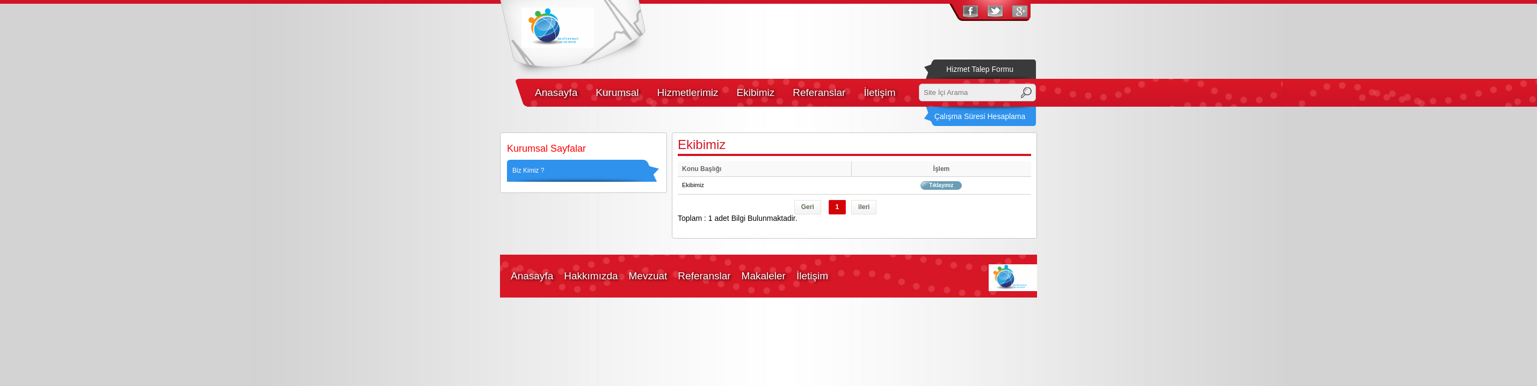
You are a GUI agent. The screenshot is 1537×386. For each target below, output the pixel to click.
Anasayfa (556, 92)
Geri (807, 207)
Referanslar (819, 92)
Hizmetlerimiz (687, 92)
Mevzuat (648, 275)
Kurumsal (617, 92)
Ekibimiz (755, 92)
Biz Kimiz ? (528, 170)
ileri (863, 207)
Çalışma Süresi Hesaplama (980, 116)
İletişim (879, 92)
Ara (1026, 92)
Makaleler (764, 275)
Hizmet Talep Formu (979, 69)
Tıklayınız (941, 185)
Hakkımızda (591, 275)
